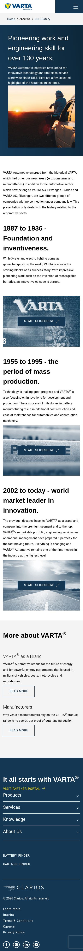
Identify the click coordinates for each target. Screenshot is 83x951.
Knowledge (14, 819)
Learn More (11, 909)
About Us (12, 832)
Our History (43, 19)
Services (11, 807)
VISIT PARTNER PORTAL (21, 789)
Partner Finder (16, 864)
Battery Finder (16, 856)
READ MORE (19, 691)
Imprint (8, 915)
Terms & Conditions (18, 921)
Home (11, 19)
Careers (9, 927)
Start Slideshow (41, 321)
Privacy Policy (14, 932)
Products (12, 795)
